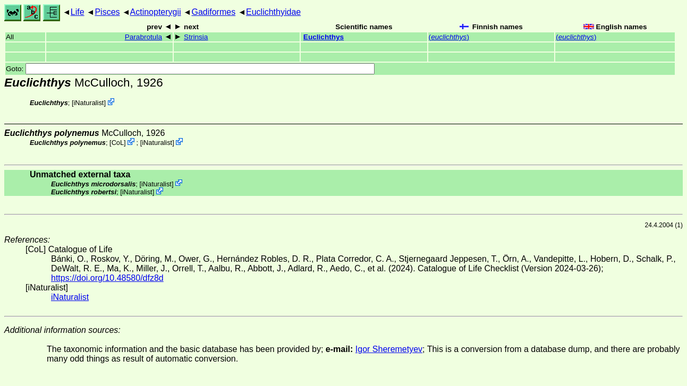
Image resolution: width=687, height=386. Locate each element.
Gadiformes (213, 11)
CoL (118, 143)
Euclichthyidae (273, 11)
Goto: (190, 69)
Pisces (107, 11)
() (449, 37)
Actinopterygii (155, 11)
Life (77, 11)
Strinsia (196, 37)
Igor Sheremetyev (388, 349)
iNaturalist (89, 103)
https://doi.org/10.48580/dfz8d (107, 277)
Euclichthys (323, 37)
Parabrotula (143, 37)
